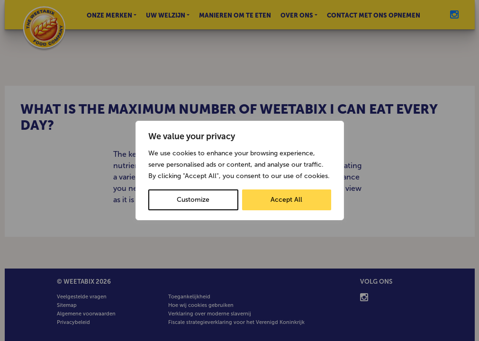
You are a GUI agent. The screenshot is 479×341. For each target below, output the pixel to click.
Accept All (286, 200)
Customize (193, 200)
